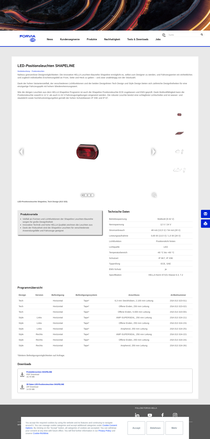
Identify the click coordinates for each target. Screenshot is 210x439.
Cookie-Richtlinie (40, 433)
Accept (136, 428)
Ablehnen (155, 428)
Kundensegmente (70, 39)
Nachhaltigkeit (112, 39)
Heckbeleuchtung (24, 71)
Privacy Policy (104, 431)
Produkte (92, 39)
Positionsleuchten (38, 71)
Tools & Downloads (137, 39)
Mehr (174, 428)
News (50, 39)
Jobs (158, 39)
